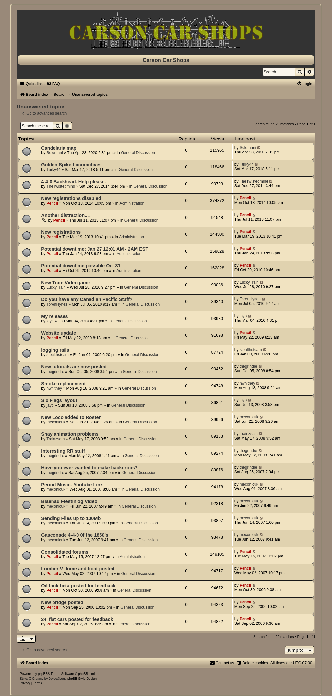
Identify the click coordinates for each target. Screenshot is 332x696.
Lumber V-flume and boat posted (77, 568)
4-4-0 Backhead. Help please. (73, 181)
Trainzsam (55, 439)
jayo (49, 321)
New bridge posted (62, 602)
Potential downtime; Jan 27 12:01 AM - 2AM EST (94, 249)
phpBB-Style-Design (82, 678)
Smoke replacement (63, 383)
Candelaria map (58, 148)
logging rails (55, 350)
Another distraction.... (65, 215)
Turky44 (53, 169)
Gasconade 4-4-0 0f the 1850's (74, 535)
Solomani (54, 153)
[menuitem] (53, 84)
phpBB (43, 674)
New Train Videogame (65, 282)
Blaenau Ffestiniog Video (69, 501)
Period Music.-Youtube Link (72, 484)
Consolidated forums (64, 552)
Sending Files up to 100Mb (71, 518)
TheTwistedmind (60, 186)
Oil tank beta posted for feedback (78, 585)
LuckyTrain (55, 287)
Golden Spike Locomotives (71, 164)
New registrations (61, 232)
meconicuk (55, 422)
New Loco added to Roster (71, 417)
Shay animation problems (70, 434)
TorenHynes (56, 304)
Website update (58, 333)
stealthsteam (57, 355)
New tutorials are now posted (74, 366)
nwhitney (54, 388)
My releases (54, 316)
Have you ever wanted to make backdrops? (89, 467)
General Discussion (138, 153)
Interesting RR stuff (63, 451)
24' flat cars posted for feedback (77, 619)
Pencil (52, 203)
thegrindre (55, 371)
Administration (132, 203)
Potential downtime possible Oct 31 (80, 265)
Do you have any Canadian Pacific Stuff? (87, 299)
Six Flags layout (59, 400)
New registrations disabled (71, 198)
